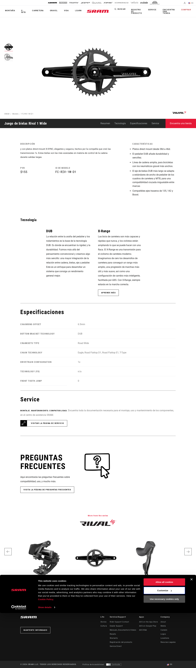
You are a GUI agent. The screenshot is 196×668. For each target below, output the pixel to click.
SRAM (6, 114)
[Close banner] (191, 634)
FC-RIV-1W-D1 (27, 114)
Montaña (9, 11)
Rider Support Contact (119, 622)
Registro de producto (141, 11)
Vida (60, 11)
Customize (164, 645)
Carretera (34, 11)
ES (191, 3)
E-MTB (21, 11)
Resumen (105, 123)
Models (15, 114)
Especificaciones (138, 123)
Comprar (187, 10)
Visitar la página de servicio (47, 423)
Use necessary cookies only (164, 654)
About (163, 622)
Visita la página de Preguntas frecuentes (47, 490)
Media (163, 626)
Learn (71, 11)
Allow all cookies (164, 637)
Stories (103, 622)
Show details (45, 662)
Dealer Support (116, 626)
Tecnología (120, 123)
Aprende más (108, 293)
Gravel (49, 11)
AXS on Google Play (148, 626)
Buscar (127, 10)
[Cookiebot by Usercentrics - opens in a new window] (19, 662)
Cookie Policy (45, 654)
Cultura (103, 626)
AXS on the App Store (148, 622)
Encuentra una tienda (171, 11)
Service (156, 10)
